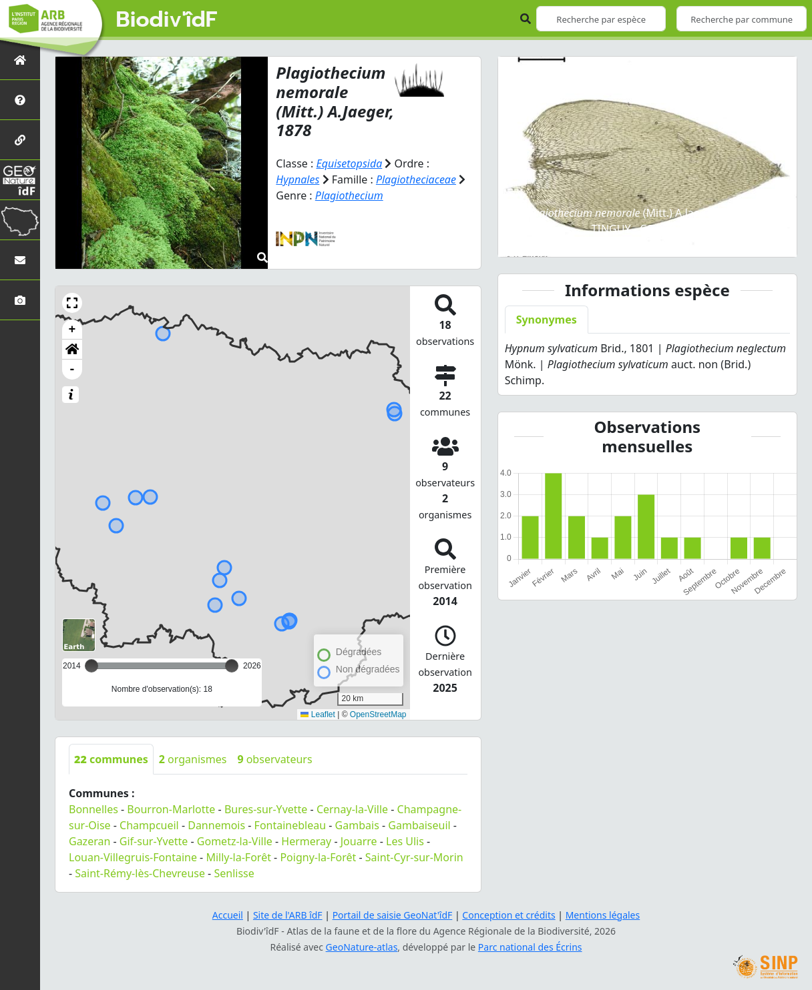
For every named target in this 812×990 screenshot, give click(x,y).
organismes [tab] (193, 759)
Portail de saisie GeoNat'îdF (393, 915)
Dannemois (216, 825)
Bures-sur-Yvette (266, 809)
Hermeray (306, 841)
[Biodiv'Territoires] (20, 219)
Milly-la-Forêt (238, 857)
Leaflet (317, 714)
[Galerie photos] (20, 300)
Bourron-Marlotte (171, 809)
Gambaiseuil (419, 825)
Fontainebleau (290, 825)
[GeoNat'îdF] (20, 179)
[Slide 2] (611, 238)
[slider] (231, 665)
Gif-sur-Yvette (154, 841)
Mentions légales (603, 915)
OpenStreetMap (378, 714)
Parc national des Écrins (530, 947)
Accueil (227, 915)
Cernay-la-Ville (352, 809)
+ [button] (72, 330)
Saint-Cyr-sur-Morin (414, 857)
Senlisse (234, 873)
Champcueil (149, 825)
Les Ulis (405, 841)
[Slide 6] (707, 238)
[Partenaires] (20, 139)
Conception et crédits (508, 915)
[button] (72, 303)
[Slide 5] (683, 238)
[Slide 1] (587, 238)
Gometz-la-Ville (234, 841)
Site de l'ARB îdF (288, 915)
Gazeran (89, 841)
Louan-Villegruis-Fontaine (133, 857)
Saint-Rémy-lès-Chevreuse (140, 873)
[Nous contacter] (20, 260)
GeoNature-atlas (362, 947)
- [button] (72, 370)
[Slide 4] (659, 238)
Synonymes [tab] (546, 319)
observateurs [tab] (274, 759)
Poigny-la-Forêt (318, 857)
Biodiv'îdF (167, 20)
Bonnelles (93, 809)
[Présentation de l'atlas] (20, 99)
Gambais (357, 825)
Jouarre (359, 841)
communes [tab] (111, 759)
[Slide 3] (635, 238)
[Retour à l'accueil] (20, 59)
